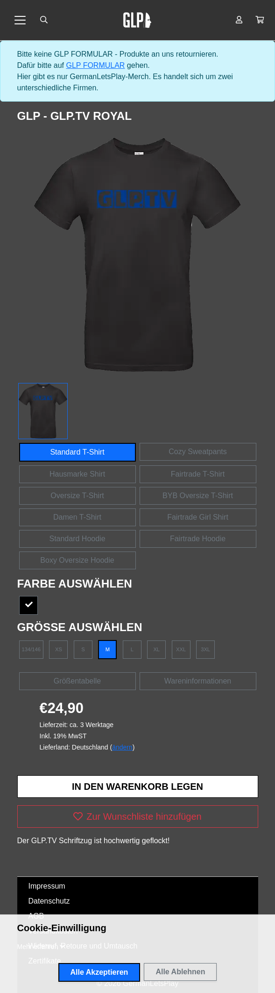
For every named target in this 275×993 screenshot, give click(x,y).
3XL (205, 649)
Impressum (46, 886)
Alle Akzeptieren (99, 972)
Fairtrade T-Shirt (198, 474)
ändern (122, 747)
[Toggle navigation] (20, 20)
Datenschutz (49, 901)
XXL (181, 649)
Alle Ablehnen (180, 972)
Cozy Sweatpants (198, 452)
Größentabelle (77, 681)
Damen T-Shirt (77, 517)
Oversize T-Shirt (77, 496)
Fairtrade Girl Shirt (197, 517)
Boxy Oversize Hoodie (77, 560)
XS (58, 649)
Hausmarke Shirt (77, 474)
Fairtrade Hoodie (198, 539)
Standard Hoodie (77, 539)
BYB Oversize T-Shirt (197, 496)
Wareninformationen (197, 681)
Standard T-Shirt (77, 452)
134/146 (31, 649)
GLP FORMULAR (95, 65)
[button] (259, 20)
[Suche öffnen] (44, 20)
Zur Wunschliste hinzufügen (137, 816)
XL (156, 649)
